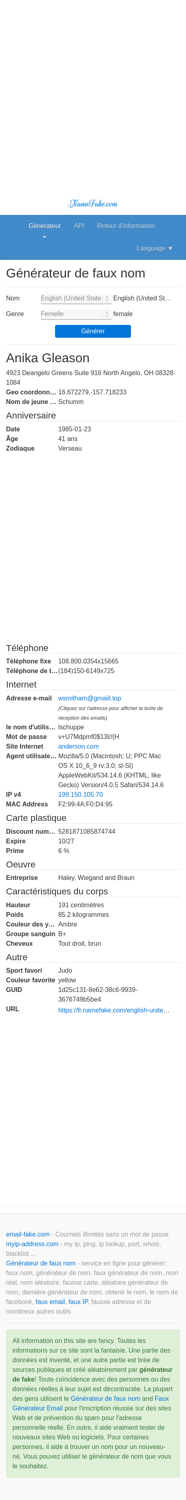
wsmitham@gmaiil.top (89, 698)
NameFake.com (93, 204)
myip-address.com (32, 1244)
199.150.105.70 (80, 794)
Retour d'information (126, 225)
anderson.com (78, 746)
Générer (93, 331)
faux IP (78, 1301)
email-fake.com (28, 1234)
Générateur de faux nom (42, 1263)
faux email (50, 1301)
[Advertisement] (93, 93)
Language (155, 248)
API (79, 225)
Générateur (45, 225)
